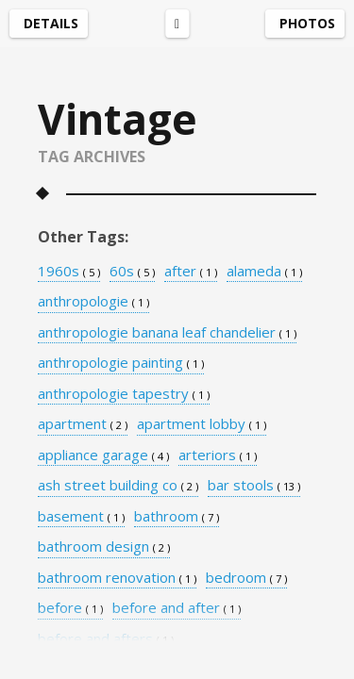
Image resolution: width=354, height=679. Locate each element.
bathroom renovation (117, 578)
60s (132, 271)
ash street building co (118, 485)
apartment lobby (201, 424)
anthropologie (93, 301)
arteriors (217, 455)
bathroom (176, 516)
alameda (264, 271)
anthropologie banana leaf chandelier (167, 332)
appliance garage (103, 455)
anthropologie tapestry (124, 394)
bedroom (246, 578)
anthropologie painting (121, 363)
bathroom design (104, 546)
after (190, 271)
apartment (82, 424)
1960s (69, 271)
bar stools (254, 485)
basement (81, 516)
